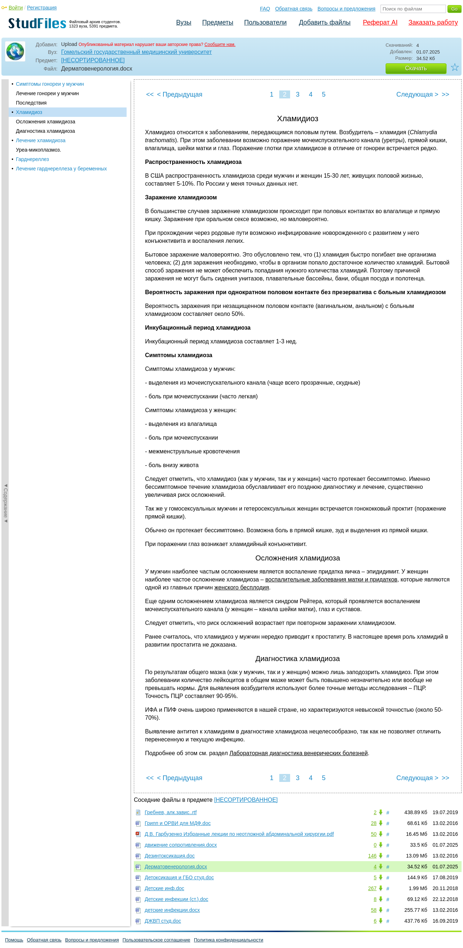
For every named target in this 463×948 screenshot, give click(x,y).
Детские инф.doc (164, 888)
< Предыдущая (180, 94)
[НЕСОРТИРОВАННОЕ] (93, 60)
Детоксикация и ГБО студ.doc (179, 877)
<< (150, 94)
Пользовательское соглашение (156, 940)
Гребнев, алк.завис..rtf (171, 812)
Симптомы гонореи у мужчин (50, 84)
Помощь (14, 940)
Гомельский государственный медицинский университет (136, 52)
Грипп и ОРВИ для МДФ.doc (178, 823)
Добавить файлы (325, 22)
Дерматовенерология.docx (176, 866)
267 (372, 888)
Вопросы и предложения (346, 9)
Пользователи (265, 22)
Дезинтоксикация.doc (170, 856)
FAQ (265, 9)
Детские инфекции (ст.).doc (176, 899)
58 (374, 910)
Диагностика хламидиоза (45, 131)
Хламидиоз (29, 112)
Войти (16, 7)
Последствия (31, 103)
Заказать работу (433, 22)
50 (374, 834)
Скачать (416, 68)
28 (374, 823)
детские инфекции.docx (172, 910)
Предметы (217, 22)
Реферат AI (380, 22)
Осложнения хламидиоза (45, 121)
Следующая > (417, 94)
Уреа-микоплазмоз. (38, 150)
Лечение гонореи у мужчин (47, 93)
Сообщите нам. (219, 44)
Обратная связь (294, 9)
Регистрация (42, 7)
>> (445, 94)
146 (372, 856)
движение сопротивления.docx (181, 845)
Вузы (183, 22)
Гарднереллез (32, 159)
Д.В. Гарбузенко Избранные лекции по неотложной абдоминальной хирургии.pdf (239, 834)
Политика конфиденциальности (228, 940)
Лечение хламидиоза (40, 140)
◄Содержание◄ (6, 206)
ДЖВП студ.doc (163, 921)
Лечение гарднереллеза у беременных (61, 169)
